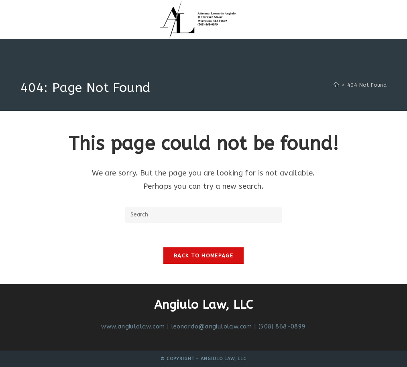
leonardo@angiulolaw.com (211, 326)
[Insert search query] (203, 215)
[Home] (336, 85)
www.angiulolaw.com (133, 326)
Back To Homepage (203, 256)
